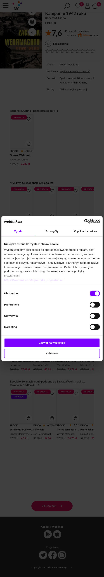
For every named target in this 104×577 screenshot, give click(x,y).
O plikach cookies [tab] (85, 231)
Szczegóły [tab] (51, 231)
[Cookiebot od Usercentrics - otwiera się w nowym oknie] (84, 221)
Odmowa (52, 353)
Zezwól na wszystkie (52, 342)
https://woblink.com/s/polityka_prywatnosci (33, 280)
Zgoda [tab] (18, 231)
